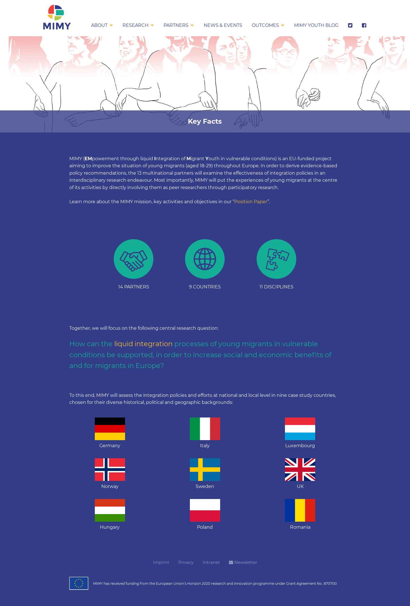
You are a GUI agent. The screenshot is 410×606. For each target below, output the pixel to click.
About (97, 25)
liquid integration (143, 344)
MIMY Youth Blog (315, 25)
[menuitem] (100, 26)
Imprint (161, 562)
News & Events (222, 25)
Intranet (211, 562)
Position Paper (250, 201)
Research (134, 25)
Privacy (186, 562)
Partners (174, 25)
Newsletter (243, 562)
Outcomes (264, 25)
